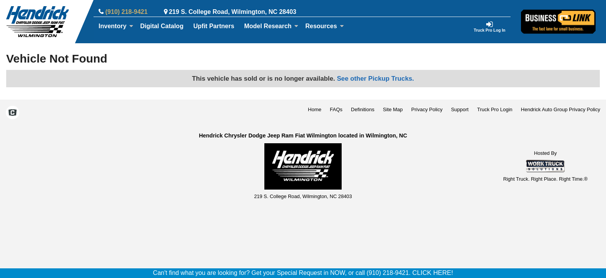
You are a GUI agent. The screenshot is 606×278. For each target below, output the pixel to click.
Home (315, 109)
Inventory (116, 26)
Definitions (362, 109)
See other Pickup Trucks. (375, 78)
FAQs (336, 109)
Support (460, 109)
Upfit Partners (213, 26)
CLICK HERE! (432, 272)
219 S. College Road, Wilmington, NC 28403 (232, 11)
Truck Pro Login (494, 109)
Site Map (393, 109)
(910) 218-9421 (127, 11)
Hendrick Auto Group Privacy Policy (560, 109)
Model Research (271, 26)
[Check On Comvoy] (12, 113)
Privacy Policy (427, 109)
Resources (324, 26)
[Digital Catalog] (162, 26)
